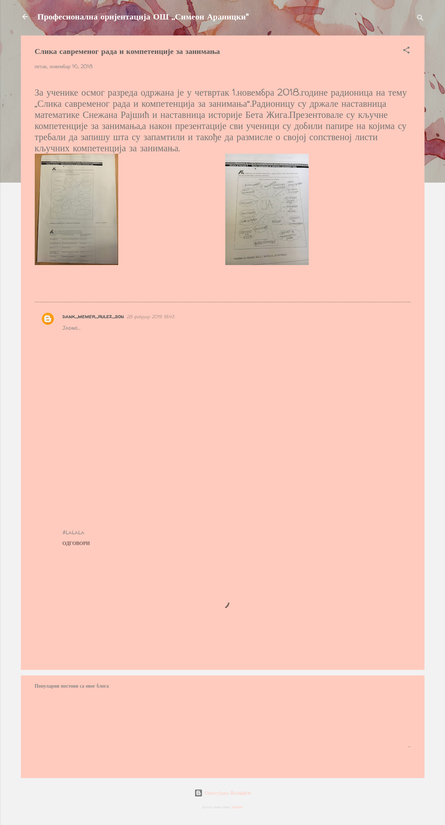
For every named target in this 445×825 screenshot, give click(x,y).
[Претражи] (420, 19)
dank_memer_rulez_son (93, 316)
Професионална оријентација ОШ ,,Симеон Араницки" (143, 16)
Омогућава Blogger (222, 792)
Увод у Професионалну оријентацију (87, 701)
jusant (237, 806)
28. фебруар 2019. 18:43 (150, 316)
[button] (406, 51)
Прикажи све (390, 762)
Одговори (76, 543)
